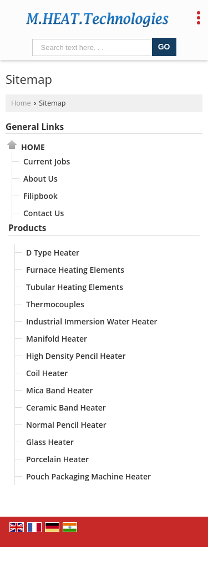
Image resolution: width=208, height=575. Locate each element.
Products (27, 228)
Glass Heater (50, 442)
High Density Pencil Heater (76, 356)
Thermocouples (55, 304)
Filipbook (40, 196)
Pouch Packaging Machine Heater (88, 476)
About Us (40, 178)
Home (21, 103)
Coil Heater (47, 373)
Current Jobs (46, 161)
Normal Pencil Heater (66, 424)
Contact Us (43, 213)
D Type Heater (52, 252)
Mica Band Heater (59, 390)
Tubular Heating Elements (74, 287)
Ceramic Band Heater (66, 407)
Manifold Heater (56, 338)
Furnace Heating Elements (75, 269)
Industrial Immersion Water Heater (92, 321)
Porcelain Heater (57, 459)
